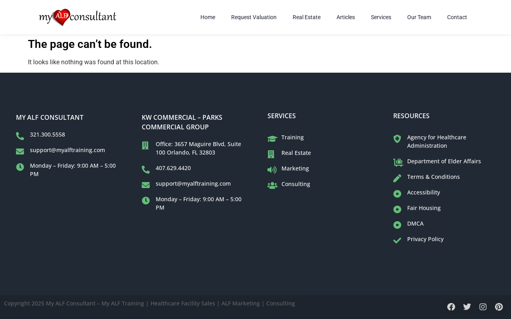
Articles (346, 17)
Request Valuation (254, 17)
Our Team (419, 17)
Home (207, 17)
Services (381, 17)
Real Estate (307, 17)
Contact (457, 17)
